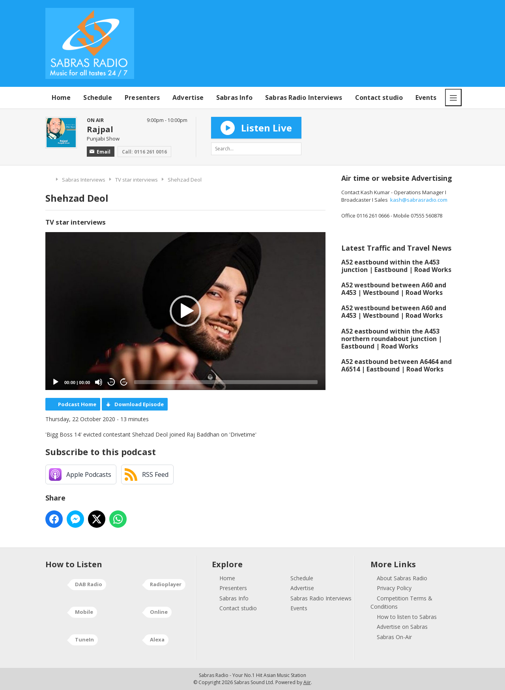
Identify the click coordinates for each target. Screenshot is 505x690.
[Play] (56, 382)
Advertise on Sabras (402, 626)
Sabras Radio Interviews (303, 97)
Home (61, 97)
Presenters (142, 97)
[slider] (226, 382)
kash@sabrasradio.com (418, 199)
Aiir (307, 682)
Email (100, 151)
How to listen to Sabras (407, 617)
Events (426, 97)
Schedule (97, 97)
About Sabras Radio (402, 578)
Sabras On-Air (394, 637)
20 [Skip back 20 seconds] (111, 382)
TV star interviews (136, 179)
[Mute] (99, 382)
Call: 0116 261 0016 (144, 151)
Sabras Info (234, 97)
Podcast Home (77, 404)
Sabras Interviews (83, 179)
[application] (185, 311)
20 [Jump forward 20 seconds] (124, 382)
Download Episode (139, 404)
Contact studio (379, 97)
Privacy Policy (394, 588)
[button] (185, 311)
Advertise (188, 97)
